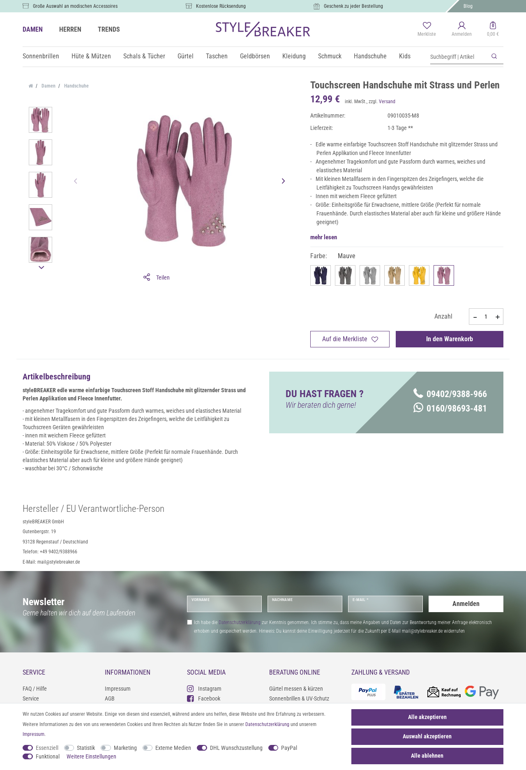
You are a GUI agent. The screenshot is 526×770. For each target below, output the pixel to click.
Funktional (48, 756)
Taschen (217, 56)
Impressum (118, 688)
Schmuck (329, 56)
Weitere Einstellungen (91, 756)
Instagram (204, 688)
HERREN (70, 29)
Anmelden (466, 604)
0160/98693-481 (450, 408)
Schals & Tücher (144, 56)
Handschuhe (370, 56)
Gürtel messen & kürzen (296, 688)
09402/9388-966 (450, 394)
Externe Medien (173, 748)
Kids (405, 56)
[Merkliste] (427, 29)
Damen (47, 86)
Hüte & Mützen (91, 56)
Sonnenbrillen (41, 56)
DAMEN (33, 29)
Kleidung (294, 56)
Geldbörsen (255, 56)
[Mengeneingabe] (486, 316)
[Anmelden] (462, 29)
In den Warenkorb (449, 339)
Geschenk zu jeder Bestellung (353, 6)
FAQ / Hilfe (35, 688)
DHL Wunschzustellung (236, 748)
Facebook (203, 698)
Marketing (125, 748)
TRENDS (109, 29)
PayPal (289, 748)
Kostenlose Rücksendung (221, 6)
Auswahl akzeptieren (427, 736)
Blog (468, 6)
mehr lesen (323, 237)
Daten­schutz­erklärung (267, 724)
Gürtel (186, 56)
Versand (387, 101)
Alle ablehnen (427, 755)
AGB (110, 698)
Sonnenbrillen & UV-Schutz (299, 698)
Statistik (86, 748)
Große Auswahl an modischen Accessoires (75, 6)
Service (31, 698)
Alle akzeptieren (427, 717)
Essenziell (47, 748)
